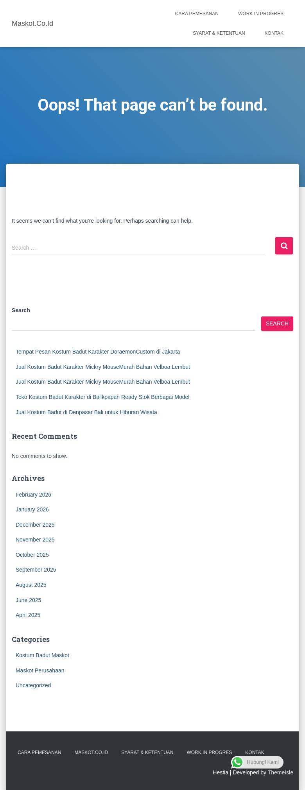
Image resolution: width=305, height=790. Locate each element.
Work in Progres (260, 13)
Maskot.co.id (91, 752)
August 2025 (31, 585)
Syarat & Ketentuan (219, 33)
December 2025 (35, 525)
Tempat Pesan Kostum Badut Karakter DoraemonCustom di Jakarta (98, 352)
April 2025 (28, 615)
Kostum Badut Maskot (42, 655)
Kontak (274, 33)
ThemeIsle (280, 772)
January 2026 (32, 509)
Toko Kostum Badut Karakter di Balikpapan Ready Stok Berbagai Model (102, 397)
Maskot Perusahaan (40, 670)
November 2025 (35, 539)
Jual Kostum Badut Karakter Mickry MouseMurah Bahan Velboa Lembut (103, 367)
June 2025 (28, 600)
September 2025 (36, 570)
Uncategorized (33, 685)
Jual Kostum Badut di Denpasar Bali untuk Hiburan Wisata (86, 412)
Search (21, 310)
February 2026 (33, 495)
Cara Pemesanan (197, 13)
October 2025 (32, 555)
